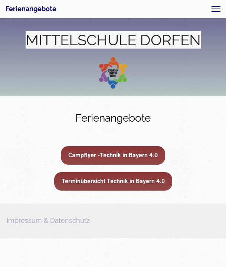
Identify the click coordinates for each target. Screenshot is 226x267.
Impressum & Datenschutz (48, 220)
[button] (216, 9)
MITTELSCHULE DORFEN (113, 40)
